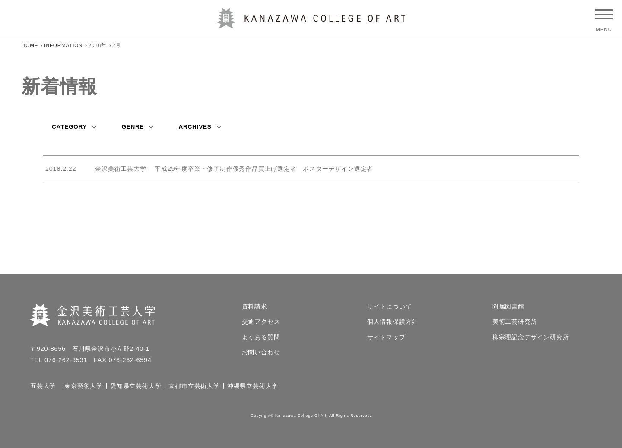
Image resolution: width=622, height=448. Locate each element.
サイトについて (389, 307)
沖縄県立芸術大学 (252, 386)
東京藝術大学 (83, 386)
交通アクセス (261, 322)
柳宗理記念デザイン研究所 (530, 337)
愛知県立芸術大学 (135, 386)
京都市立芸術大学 (193, 386)
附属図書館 (508, 307)
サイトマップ (386, 337)
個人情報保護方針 (392, 322)
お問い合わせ (261, 353)
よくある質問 (261, 337)
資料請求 (254, 307)
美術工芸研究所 (514, 322)
